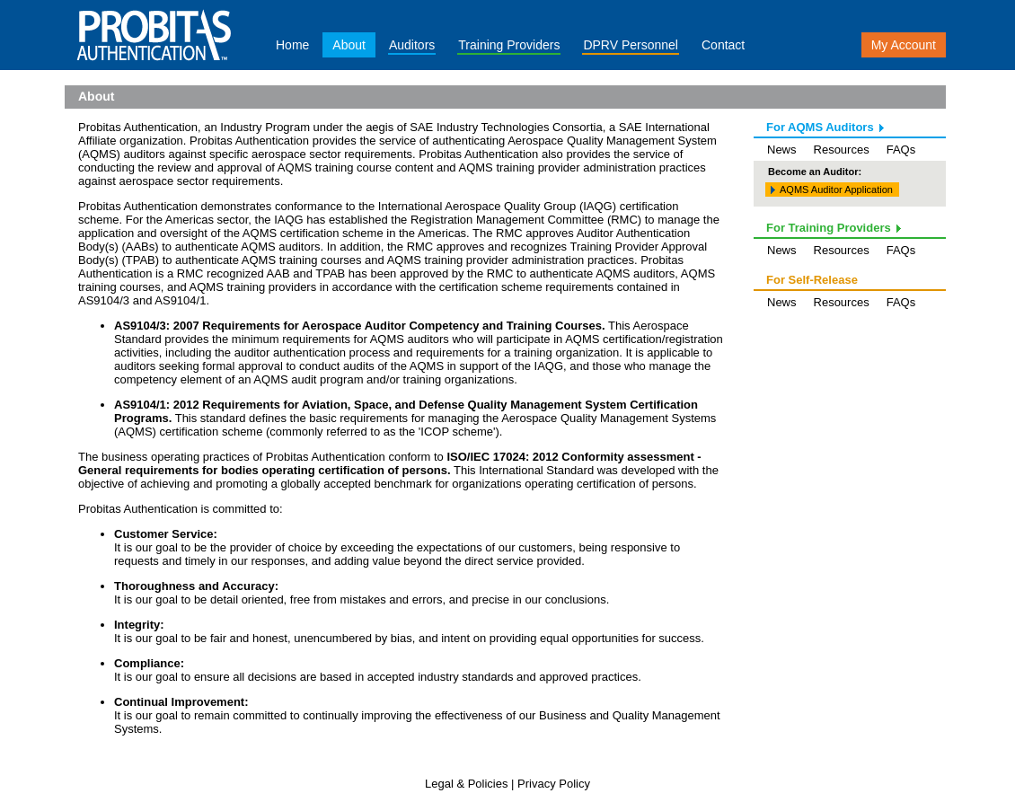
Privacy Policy (553, 783)
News (782, 149)
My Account (903, 45)
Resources (841, 149)
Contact (723, 45)
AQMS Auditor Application (836, 189)
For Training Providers (828, 227)
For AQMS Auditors (820, 127)
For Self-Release (812, 279)
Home (292, 45)
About (349, 45)
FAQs (901, 149)
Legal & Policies (466, 783)
